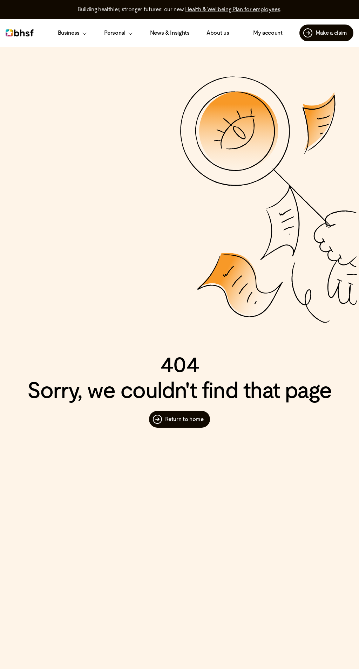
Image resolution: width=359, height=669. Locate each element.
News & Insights (170, 32)
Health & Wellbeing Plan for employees (232, 9)
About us (217, 32)
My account (268, 32)
